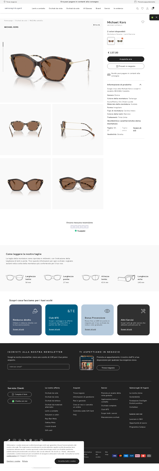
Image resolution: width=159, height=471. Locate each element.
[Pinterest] (30, 440)
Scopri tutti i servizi (109, 413)
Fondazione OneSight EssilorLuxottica (138, 402)
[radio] (111, 41)
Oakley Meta (50, 422)
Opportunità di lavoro (138, 423)
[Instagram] (14, 440)
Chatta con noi (19, 401)
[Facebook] (19, 440)
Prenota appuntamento (144, 2)
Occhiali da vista (52, 397)
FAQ (75, 415)
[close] (142, 21)
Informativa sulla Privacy (87, 454)
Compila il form (19, 394)
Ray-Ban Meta (51, 419)
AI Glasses (87, 8)
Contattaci (133, 407)
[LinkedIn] (41, 440)
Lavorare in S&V (136, 419)
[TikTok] (9, 440)
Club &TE (105, 409)
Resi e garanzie (79, 401)
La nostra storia (135, 393)
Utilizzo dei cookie (98, 454)
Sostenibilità (134, 397)
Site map (106, 453)
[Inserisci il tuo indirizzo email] (38, 366)
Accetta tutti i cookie (67, 461)
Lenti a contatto (51, 411)
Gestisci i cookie (13, 461)
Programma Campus (137, 427)
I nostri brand (50, 426)
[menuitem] (38, 8)
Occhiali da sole (51, 393)
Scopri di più (137, 129)
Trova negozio (10, 2)
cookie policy (12, 456)
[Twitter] (25, 440)
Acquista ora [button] (126, 59)
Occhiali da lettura (52, 401)
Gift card (48, 430)
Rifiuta (25, 461)
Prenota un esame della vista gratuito (111, 394)
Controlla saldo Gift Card (83, 411)
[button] (152, 9)
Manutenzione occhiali (110, 417)
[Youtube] (36, 440)
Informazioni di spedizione (83, 397)
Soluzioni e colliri (52, 415)
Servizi (107, 8)
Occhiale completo (109, 406)
